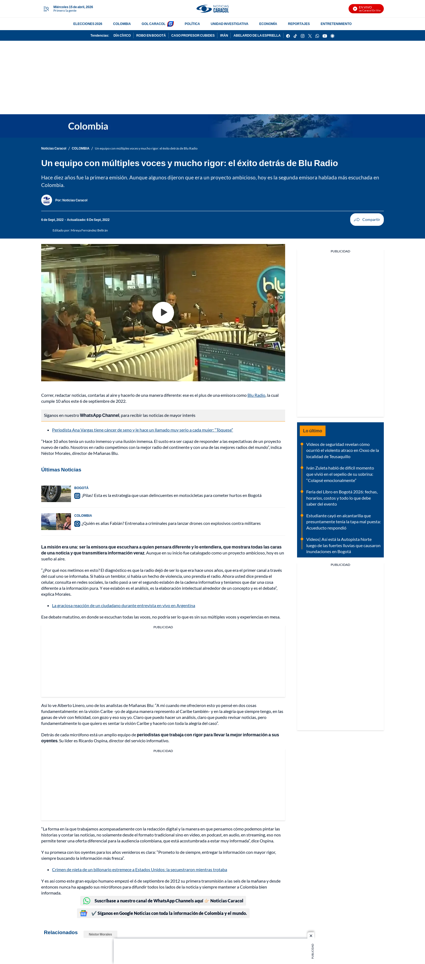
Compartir (357, 219)
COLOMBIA (122, 24)
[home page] (212, 8)
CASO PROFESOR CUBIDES (193, 35)
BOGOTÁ (81, 488)
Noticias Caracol (53, 148)
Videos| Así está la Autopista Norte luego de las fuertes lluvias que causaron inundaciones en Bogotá (343, 545)
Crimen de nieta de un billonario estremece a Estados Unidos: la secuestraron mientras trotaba (139, 869)
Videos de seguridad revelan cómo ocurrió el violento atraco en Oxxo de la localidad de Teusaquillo (342, 450)
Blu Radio (256, 395)
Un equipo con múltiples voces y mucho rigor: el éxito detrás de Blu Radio (146, 148)
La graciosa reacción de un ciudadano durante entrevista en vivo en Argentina (123, 605)
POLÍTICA (192, 24)
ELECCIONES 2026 (87, 24)
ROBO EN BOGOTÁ (151, 35)
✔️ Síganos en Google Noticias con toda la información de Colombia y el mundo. (163, 913)
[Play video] (163, 313)
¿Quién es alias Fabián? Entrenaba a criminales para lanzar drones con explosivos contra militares (171, 523)
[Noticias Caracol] (75, 200)
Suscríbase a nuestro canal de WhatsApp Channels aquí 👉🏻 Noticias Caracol (163, 900)
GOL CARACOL (154, 24)
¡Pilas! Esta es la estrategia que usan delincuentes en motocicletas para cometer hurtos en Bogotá (172, 495)
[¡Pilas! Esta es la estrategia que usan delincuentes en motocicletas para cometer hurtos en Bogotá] (56, 494)
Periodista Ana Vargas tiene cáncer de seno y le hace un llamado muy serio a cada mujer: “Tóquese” (142, 429)
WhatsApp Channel (99, 415)
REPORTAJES (299, 24)
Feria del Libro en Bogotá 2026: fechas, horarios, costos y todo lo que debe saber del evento (342, 497)
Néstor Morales (100, 934)
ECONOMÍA (268, 24)
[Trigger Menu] (46, 9)
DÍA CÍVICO (122, 35)
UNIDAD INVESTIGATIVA (230, 24)
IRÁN (224, 35)
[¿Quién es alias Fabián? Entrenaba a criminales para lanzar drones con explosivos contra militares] (56, 521)
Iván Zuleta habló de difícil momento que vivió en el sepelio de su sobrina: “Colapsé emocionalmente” (340, 474)
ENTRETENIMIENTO (336, 24)
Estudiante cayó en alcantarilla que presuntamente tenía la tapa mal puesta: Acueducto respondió (343, 521)
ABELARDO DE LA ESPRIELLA (257, 35)
